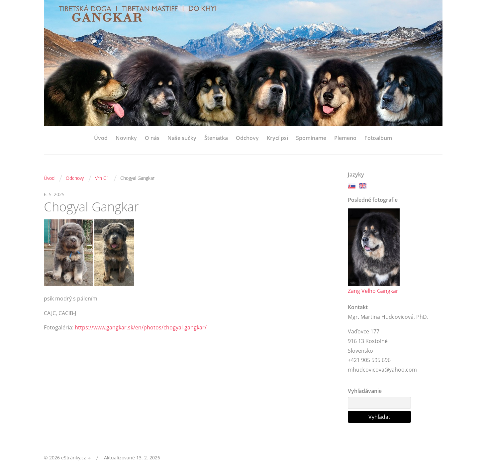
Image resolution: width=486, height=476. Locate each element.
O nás (152, 138)
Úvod (101, 138)
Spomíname (311, 138)
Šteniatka (216, 138)
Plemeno (345, 138)
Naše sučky (181, 138)
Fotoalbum (378, 138)
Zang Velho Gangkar (373, 291)
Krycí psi (277, 138)
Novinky (126, 138)
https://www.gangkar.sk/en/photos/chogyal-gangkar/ (141, 327)
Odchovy (247, 138)
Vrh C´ (102, 178)
